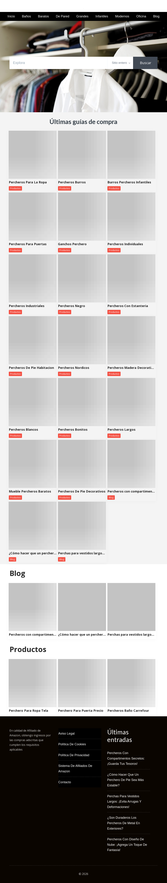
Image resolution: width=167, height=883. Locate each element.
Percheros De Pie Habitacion (31, 368)
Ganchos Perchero (72, 244)
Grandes (82, 16)
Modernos (122, 16)
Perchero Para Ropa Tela (28, 711)
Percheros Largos (121, 430)
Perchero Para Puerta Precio (80, 711)
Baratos (43, 16)
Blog (156, 16)
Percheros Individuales (125, 244)
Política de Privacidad (73, 755)
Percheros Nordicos (73, 368)
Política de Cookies (72, 744)
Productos (15, 188)
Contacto (64, 782)
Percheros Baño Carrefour (128, 711)
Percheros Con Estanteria (127, 306)
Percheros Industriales (26, 306)
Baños (26, 16)
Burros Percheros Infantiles (129, 182)
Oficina (141, 16)
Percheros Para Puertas (27, 244)
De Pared (62, 16)
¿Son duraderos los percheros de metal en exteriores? (123, 823)
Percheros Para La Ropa (28, 182)
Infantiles (101, 16)
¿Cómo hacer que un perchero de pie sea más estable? (33, 553)
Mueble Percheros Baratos (30, 491)
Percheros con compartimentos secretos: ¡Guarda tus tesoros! (131, 491)
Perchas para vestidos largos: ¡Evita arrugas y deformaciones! (82, 553)
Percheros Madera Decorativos (131, 368)
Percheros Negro (71, 306)
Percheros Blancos (23, 430)
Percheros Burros (72, 182)
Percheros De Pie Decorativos (81, 491)
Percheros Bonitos (72, 430)
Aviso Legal (66, 733)
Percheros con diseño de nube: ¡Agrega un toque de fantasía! (127, 845)
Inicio (11, 16)
